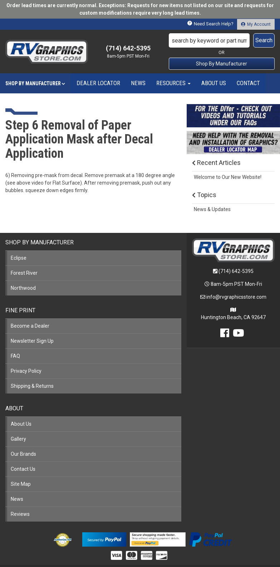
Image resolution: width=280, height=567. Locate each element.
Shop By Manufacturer (221, 64)
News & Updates (212, 209)
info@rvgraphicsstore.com (236, 297)
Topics (204, 195)
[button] (222, 40)
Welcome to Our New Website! (227, 177)
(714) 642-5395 (236, 271)
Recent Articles (216, 162)
